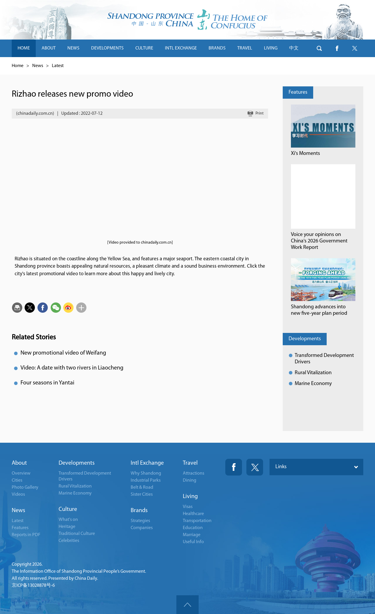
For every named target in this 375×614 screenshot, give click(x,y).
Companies (142, 528)
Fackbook (233, 467)
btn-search (319, 48)
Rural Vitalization (313, 373)
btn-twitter (354, 48)
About (19, 463)
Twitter (254, 467)
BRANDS (217, 48)
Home (17, 66)
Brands (139, 511)
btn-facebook (337, 48)
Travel (190, 463)
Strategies (140, 521)
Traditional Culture (77, 533)
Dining (189, 480)
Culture (68, 509)
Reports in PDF (26, 535)
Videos (18, 494)
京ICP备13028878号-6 (33, 585)
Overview (21, 473)
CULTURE (144, 48)
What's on (68, 519)
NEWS (73, 48)
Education (193, 528)
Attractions (193, 473)
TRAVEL (244, 48)
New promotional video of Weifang (63, 353)
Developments (305, 339)
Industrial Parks (146, 480)
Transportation (197, 521)
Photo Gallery (25, 487)
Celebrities (69, 540)
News (37, 66)
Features (298, 92)
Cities (17, 480)
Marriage (191, 535)
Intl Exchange (147, 463)
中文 (294, 48)
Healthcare (193, 514)
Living (190, 497)
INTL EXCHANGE (181, 48)
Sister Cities (142, 494)
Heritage (67, 526)
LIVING (270, 48)
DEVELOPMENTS (107, 48)
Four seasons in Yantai (47, 383)
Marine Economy (313, 383)
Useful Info (193, 542)
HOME (24, 48)
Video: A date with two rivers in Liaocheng (72, 368)
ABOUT (49, 48)
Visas (187, 506)
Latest (58, 66)
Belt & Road (142, 487)
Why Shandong (146, 473)
